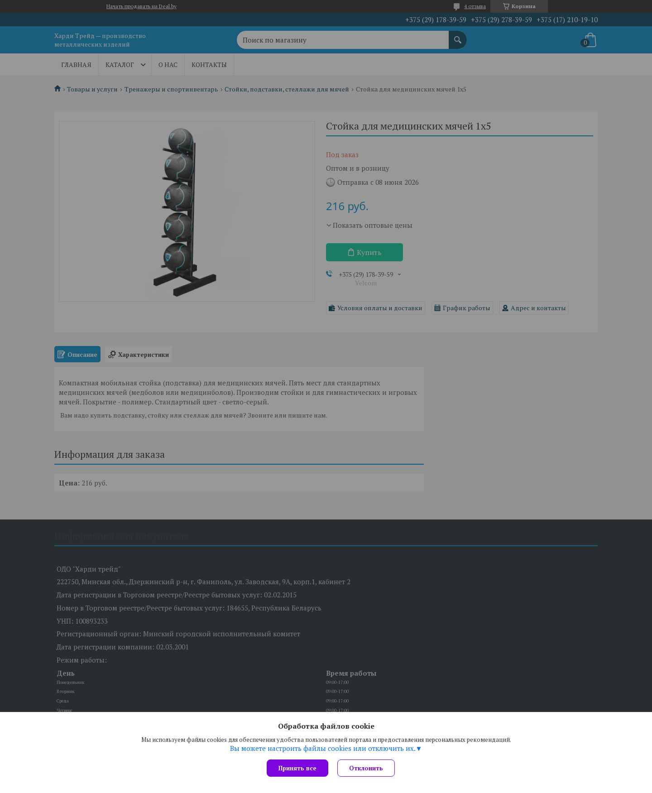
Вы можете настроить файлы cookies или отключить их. (323, 748)
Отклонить (366, 768)
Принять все (297, 768)
